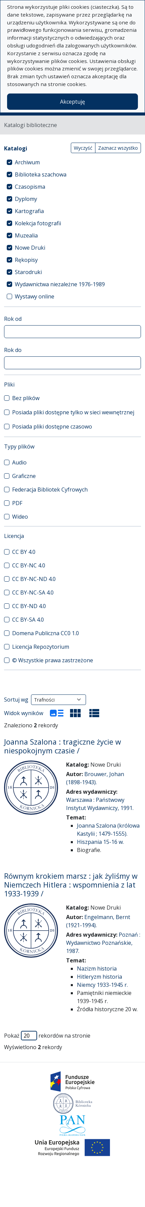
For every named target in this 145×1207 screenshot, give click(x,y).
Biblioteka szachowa (40, 174)
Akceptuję (72, 101)
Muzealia (26, 235)
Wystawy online (34, 296)
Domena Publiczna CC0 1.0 (45, 633)
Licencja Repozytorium (40, 646)
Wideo (20, 516)
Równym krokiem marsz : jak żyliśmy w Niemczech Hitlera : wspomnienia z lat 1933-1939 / (71, 884)
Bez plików (25, 398)
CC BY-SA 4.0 (28, 619)
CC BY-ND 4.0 (29, 606)
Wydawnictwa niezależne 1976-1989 (60, 284)
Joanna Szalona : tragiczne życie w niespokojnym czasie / (62, 746)
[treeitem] (72, 162)
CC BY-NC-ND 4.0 (34, 579)
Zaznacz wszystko (118, 148)
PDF (17, 503)
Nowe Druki (30, 247)
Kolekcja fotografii (38, 223)
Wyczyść (83, 148)
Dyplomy (26, 199)
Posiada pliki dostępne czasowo (52, 426)
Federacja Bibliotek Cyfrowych (50, 489)
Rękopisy (26, 260)
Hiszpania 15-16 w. (100, 842)
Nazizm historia (97, 968)
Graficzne (24, 476)
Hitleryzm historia (99, 976)
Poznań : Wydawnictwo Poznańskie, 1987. (103, 943)
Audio (19, 462)
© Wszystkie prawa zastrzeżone (52, 660)
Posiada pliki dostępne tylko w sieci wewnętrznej (73, 412)
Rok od (13, 318)
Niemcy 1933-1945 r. (102, 985)
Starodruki (28, 272)
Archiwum (27, 162)
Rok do (13, 350)
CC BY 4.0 (23, 552)
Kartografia (29, 211)
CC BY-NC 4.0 (28, 565)
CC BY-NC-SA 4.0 (33, 592)
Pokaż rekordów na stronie (47, 1035)
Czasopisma (30, 186)
